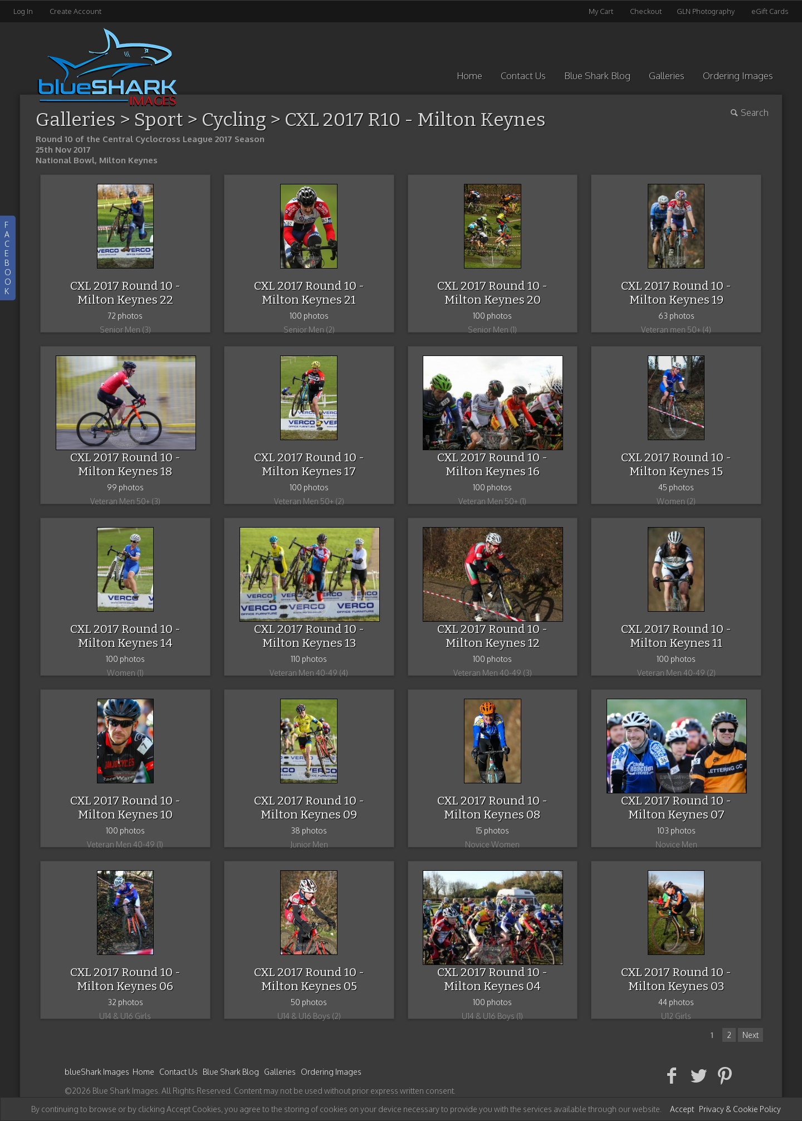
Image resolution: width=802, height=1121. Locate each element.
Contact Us (523, 75)
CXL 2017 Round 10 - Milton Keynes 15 (676, 464)
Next (750, 1035)
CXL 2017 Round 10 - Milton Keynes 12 (492, 636)
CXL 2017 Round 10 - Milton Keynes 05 (309, 979)
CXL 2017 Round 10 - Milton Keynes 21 (309, 293)
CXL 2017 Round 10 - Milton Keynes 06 (125, 979)
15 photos (492, 830)
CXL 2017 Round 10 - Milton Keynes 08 (492, 807)
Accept (682, 1109)
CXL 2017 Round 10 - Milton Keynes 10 (125, 807)
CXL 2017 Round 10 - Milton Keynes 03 (676, 979)
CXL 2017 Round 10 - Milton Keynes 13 (309, 636)
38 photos (309, 830)
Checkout (646, 11)
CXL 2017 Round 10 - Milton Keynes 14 (125, 636)
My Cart (602, 11)
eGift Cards (770, 11)
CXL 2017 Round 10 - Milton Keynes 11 (676, 636)
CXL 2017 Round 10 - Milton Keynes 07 (676, 807)
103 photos (676, 830)
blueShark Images (97, 1071)
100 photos (309, 315)
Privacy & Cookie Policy (740, 1109)
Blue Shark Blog (597, 75)
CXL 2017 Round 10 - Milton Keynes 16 (492, 464)
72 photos (125, 315)
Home (469, 75)
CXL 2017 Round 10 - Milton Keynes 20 (492, 293)
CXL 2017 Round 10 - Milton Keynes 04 (492, 979)
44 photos (676, 1002)
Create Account (75, 11)
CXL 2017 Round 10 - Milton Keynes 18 (125, 464)
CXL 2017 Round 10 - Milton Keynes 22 (125, 293)
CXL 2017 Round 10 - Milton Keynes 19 (676, 293)
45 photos (676, 487)
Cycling (234, 119)
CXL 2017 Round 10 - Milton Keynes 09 (309, 807)
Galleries (666, 75)
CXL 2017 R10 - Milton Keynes (415, 119)
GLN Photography (706, 11)
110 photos (309, 659)
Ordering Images (738, 75)
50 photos (309, 1002)
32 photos (125, 1002)
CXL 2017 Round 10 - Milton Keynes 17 (309, 464)
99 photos (125, 487)
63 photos (676, 315)
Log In (23, 11)
